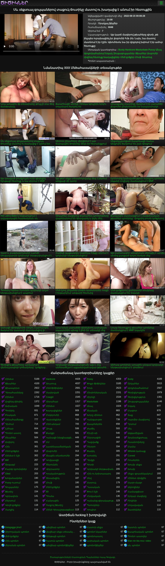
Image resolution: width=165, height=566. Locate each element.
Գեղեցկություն (136, 397)
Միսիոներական (97, 392)
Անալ (159, 49)
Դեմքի (91, 460)
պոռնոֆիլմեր (95, 545)
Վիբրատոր (53, 469)
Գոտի (90, 464)
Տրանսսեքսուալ (137, 437)
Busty (121, 49)
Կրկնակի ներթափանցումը (101, 469)
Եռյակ (109, 53)
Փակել (91, 451)
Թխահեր (140, 53)
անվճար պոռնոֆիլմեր (60, 545)
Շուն (90, 388)
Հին (7, 446)
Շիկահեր (133, 383)
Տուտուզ (147, 57)
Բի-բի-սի (92, 433)
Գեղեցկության (136, 392)
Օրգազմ (10, 464)
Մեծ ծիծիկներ (54, 388)
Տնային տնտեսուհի (58, 455)
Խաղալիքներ (111, 57)
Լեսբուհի (152, 53)
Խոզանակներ (13, 478)
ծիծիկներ (14, 3)
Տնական (92, 410)
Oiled (7, 473)
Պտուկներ (93, 505)
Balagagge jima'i (13, 527)
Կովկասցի (52, 460)
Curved (131, 455)
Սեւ (130, 428)
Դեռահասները (14, 392)
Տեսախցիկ (53, 478)
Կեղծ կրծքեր (12, 505)
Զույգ (49, 428)
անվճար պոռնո (55, 527)
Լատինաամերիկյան (58, 446)
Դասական (93, 487)
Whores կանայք (137, 451)
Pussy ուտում (12, 482)
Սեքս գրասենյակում (140, 473)
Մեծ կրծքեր (127, 57)
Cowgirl (49, 397)
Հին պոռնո (12, 541)
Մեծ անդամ (53, 424)
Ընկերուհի (52, 415)
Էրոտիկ (92, 455)
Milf (7, 460)
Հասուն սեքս (95, 527)
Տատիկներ (134, 509)
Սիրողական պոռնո (17, 532)
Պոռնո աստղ (13, 433)
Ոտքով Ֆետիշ (54, 505)
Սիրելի (91, 397)
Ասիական (11, 406)
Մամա (132, 446)
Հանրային (52, 500)
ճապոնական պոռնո (140, 532)
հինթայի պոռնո (55, 536)
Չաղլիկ (9, 509)
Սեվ (89, 478)
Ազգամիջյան (135, 433)
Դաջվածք (93, 442)
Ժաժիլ (90, 428)
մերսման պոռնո (15, 545)
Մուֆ (138, 57)
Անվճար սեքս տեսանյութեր (60, 532)
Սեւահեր (10, 437)
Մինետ (9, 379)
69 (47, 491)
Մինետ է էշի (12, 455)
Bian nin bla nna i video (139, 541)
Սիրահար (52, 401)
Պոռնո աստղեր (137, 536)
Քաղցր (50, 433)
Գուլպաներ (12, 487)
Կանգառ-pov (94, 419)
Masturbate (142, 49)
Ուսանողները (136, 442)
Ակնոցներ (134, 487)
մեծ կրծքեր (12, 536)
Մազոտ (132, 410)
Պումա (50, 496)
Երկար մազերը (137, 496)
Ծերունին (52, 464)
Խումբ (131, 469)
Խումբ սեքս (135, 464)
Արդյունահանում (94, 53)
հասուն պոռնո (137, 527)
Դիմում (9, 424)
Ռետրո (91, 446)
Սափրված (52, 392)
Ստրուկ (91, 482)
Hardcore (130, 49)
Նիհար (9, 428)
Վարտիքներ (53, 419)
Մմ (47, 442)
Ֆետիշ (9, 491)
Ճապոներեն (94, 424)
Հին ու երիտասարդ (99, 473)
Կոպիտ (91, 509)
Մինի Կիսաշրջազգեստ (60, 509)
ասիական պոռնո (97, 541)
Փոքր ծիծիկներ (96, 383)
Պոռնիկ (9, 410)
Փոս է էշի (92, 491)
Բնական (10, 415)
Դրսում (132, 424)
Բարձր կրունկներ (16, 469)
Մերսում (10, 500)
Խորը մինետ (94, 415)
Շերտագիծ (93, 437)
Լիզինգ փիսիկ (14, 401)
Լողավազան (135, 505)
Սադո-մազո (135, 482)
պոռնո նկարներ (97, 532)
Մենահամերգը (14, 419)
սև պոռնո (134, 545)
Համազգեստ (136, 491)
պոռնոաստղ (95, 536)
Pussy (151, 49)
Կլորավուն (11, 496)
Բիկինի (132, 500)
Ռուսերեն (133, 460)
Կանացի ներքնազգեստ (60, 437)
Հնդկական (94, 496)
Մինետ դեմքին (137, 478)
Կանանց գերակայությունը (101, 500)
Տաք (130, 415)
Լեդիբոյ (9, 442)
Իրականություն (55, 473)
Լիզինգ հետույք (93, 57)
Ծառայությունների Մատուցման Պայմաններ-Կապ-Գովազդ (82, 557)
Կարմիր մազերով (138, 419)
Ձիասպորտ (12, 388)
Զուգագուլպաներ (124, 53)
